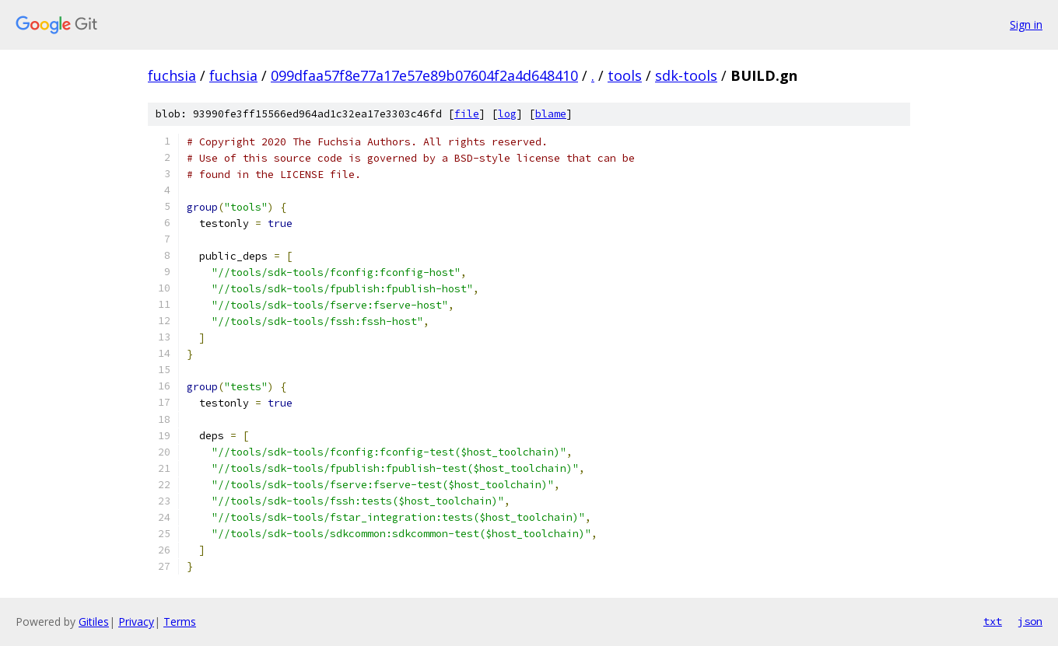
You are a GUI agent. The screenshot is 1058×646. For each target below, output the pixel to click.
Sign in (1026, 24)
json (1030, 621)
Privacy (136, 621)
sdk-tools (686, 75)
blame (550, 113)
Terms (179, 621)
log (507, 113)
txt (992, 621)
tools (625, 75)
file (466, 113)
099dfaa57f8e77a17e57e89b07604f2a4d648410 (424, 75)
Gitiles (94, 621)
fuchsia (172, 75)
